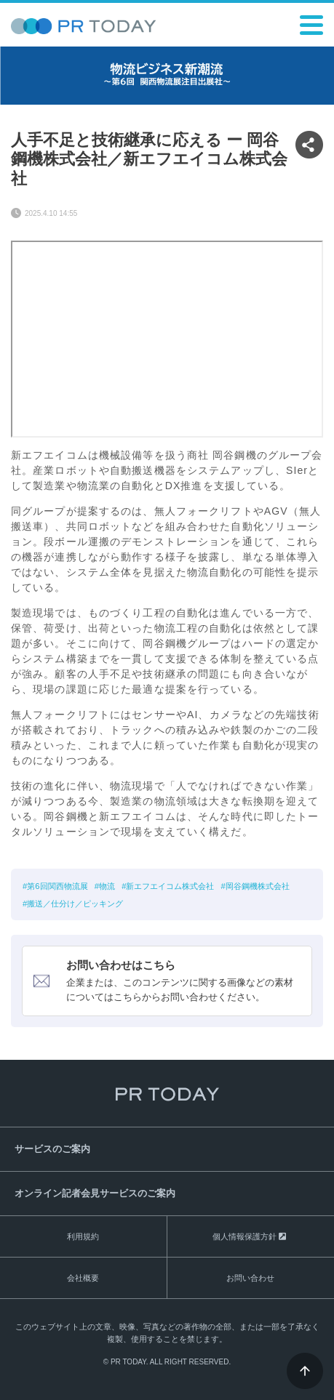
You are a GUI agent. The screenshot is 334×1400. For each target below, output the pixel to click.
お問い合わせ (250, 1278)
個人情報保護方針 (244, 1236)
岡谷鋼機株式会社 (258, 886)
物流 (107, 886)
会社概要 (83, 1278)
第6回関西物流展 (57, 886)
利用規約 (83, 1236)
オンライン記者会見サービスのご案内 (95, 1193)
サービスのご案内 (52, 1148)
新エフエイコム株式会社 (170, 886)
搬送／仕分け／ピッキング (75, 903)
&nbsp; (167, 339)
